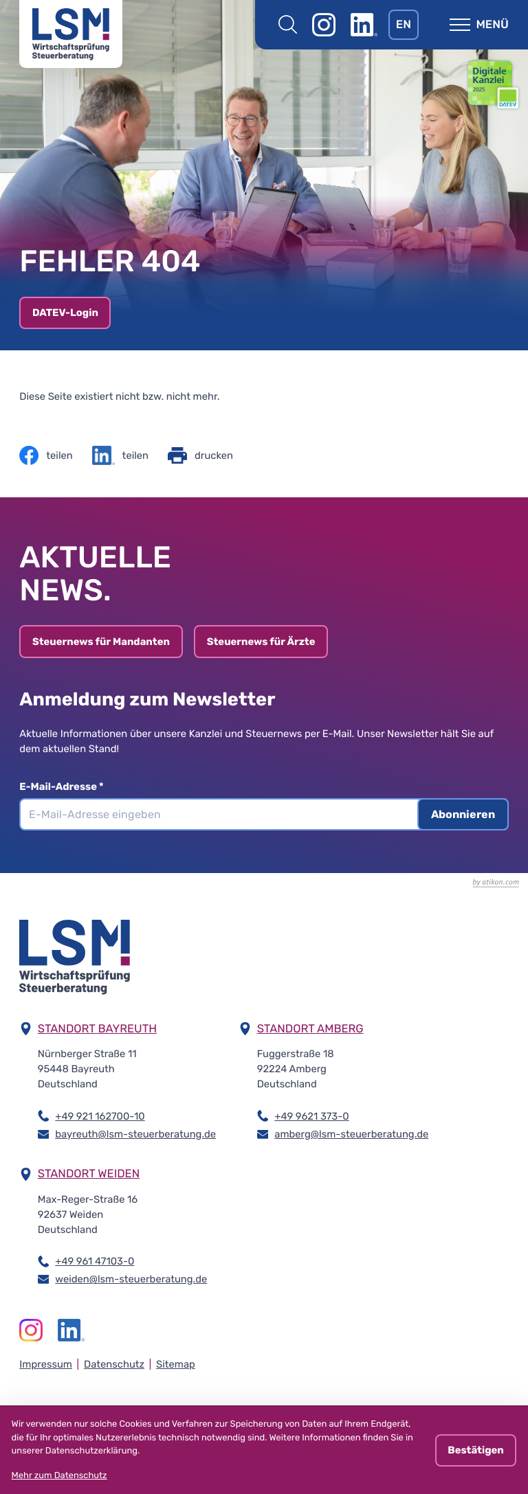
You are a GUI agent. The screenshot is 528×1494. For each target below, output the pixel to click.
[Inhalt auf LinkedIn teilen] (120, 455)
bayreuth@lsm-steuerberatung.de (135, 1133)
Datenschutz (114, 1364)
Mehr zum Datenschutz (59, 1476)
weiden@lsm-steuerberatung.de (131, 1278)
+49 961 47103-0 (94, 1260)
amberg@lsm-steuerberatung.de (351, 1133)
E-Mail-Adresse (66, 786)
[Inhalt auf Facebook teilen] (45, 455)
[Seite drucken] (200, 455)
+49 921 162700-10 (99, 1115)
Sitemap (175, 1364)
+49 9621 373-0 (311, 1115)
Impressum (45, 1364)
